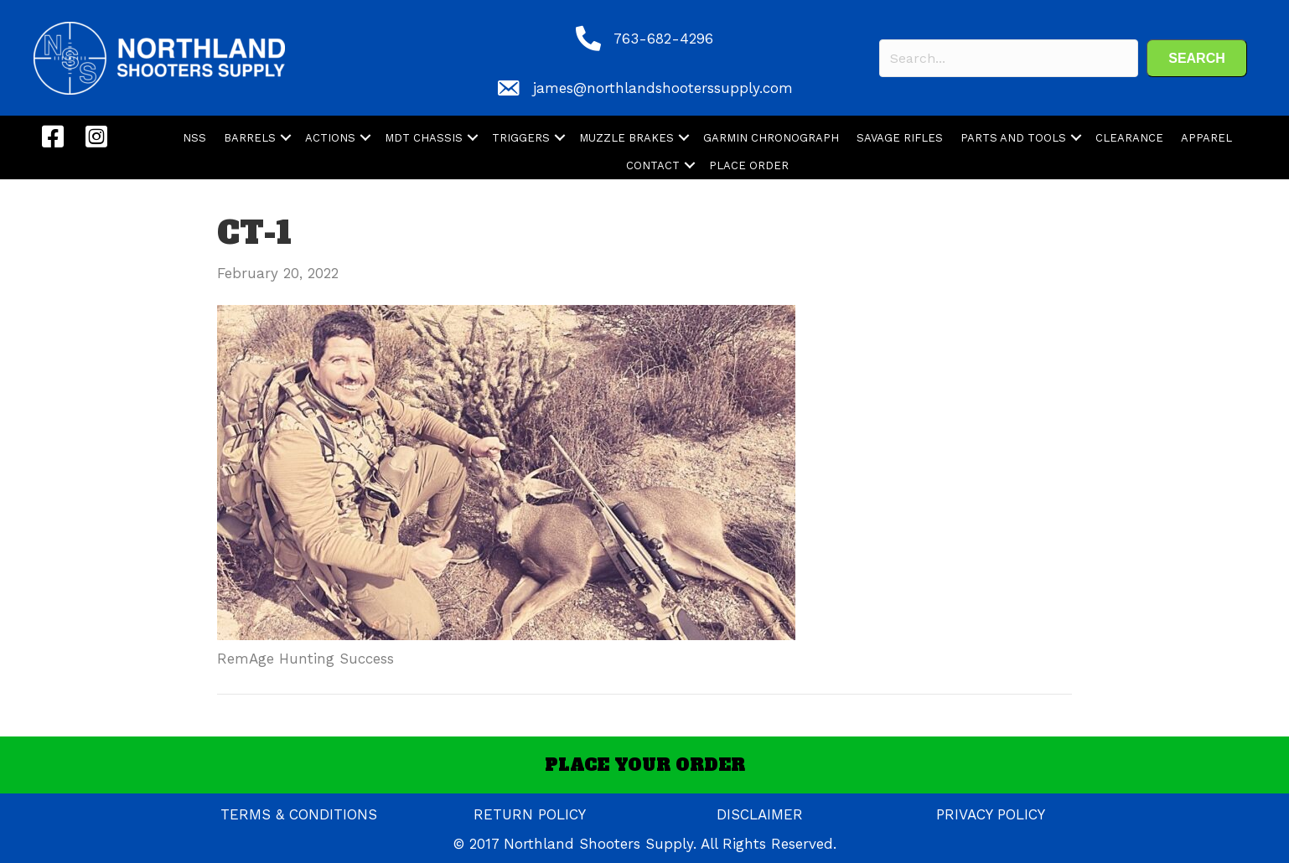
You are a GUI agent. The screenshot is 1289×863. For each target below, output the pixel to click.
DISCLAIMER (760, 814)
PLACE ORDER (749, 165)
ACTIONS (330, 138)
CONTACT (653, 165)
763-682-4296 (663, 38)
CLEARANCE (1129, 138)
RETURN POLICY (530, 814)
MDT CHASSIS (424, 138)
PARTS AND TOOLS (1013, 138)
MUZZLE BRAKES (626, 138)
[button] (1197, 58)
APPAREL (1206, 138)
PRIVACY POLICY (990, 814)
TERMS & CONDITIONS (298, 814)
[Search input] (1008, 58)
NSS (194, 138)
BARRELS (250, 138)
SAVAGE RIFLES (900, 138)
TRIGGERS (521, 138)
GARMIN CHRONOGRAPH (771, 138)
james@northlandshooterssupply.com (663, 88)
